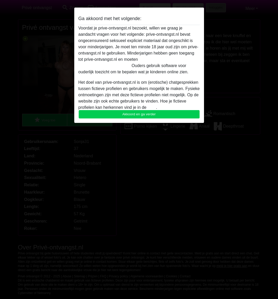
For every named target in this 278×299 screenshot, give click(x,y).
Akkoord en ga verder (139, 114)
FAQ (151, 107)
